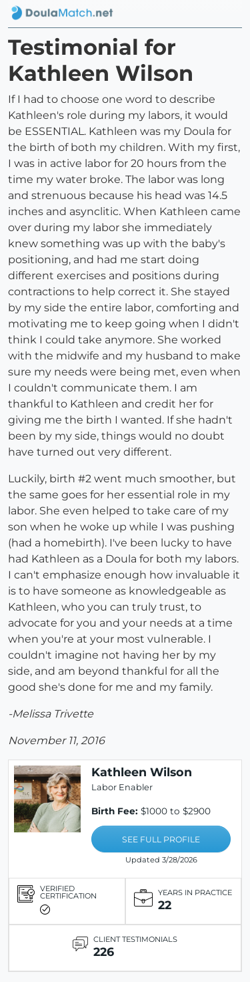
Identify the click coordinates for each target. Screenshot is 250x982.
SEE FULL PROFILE (161, 839)
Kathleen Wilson (141, 772)
